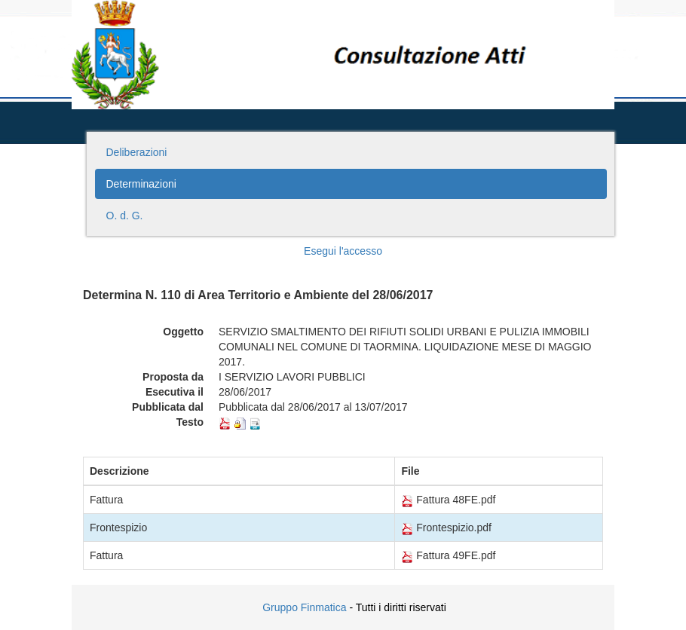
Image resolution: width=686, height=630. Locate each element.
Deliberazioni (136, 152)
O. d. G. (124, 215)
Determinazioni (141, 184)
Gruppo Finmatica (304, 607)
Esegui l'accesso (343, 251)
